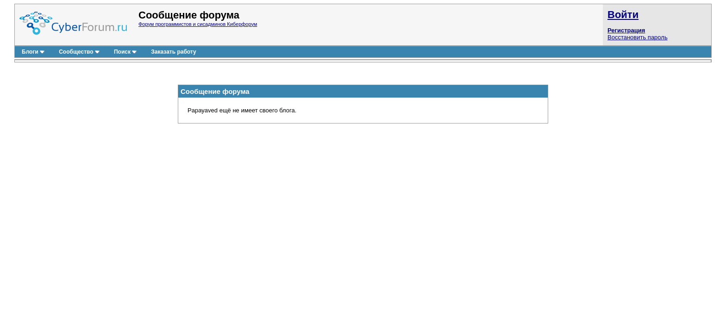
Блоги (33, 52)
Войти (622, 14)
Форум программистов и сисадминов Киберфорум (197, 24)
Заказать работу (173, 52)
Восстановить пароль (637, 37)
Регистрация (626, 30)
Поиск (125, 52)
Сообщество (79, 52)
